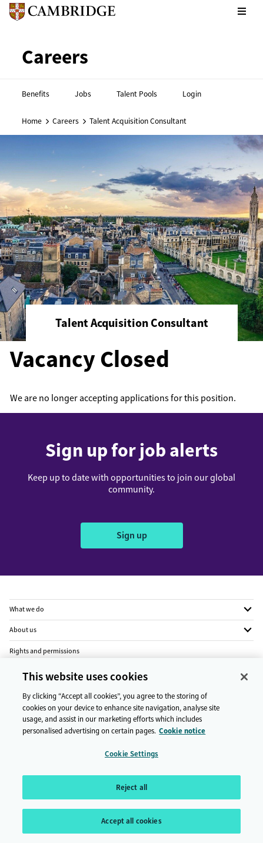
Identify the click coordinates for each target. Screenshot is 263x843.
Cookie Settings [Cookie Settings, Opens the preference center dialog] (131, 759)
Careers (65, 120)
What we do (26, 609)
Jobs (83, 93)
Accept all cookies (131, 826)
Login (191, 93)
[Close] (244, 682)
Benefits (35, 93)
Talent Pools (136, 93)
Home (32, 120)
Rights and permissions (44, 651)
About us (22, 630)
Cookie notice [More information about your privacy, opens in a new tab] (182, 736)
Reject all (131, 792)
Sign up (131, 535)
